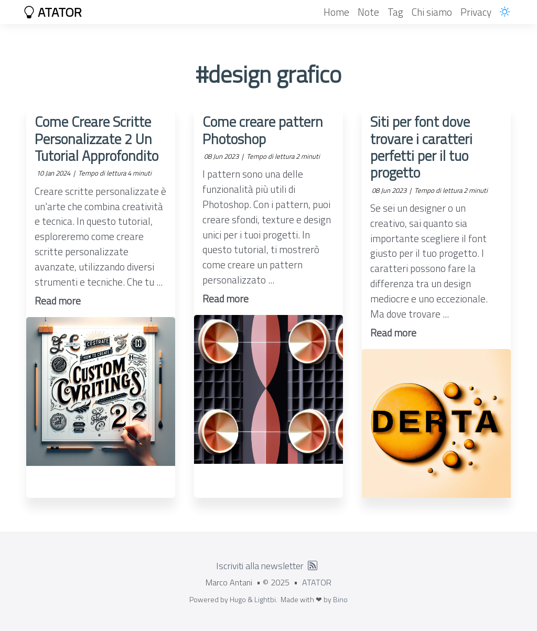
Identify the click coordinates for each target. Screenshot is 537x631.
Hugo (238, 599)
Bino (340, 599)
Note (368, 11)
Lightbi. (265, 599)
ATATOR (52, 12)
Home (336, 11)
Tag (395, 11)
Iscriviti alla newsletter (260, 566)
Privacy (475, 11)
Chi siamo (432, 11)
